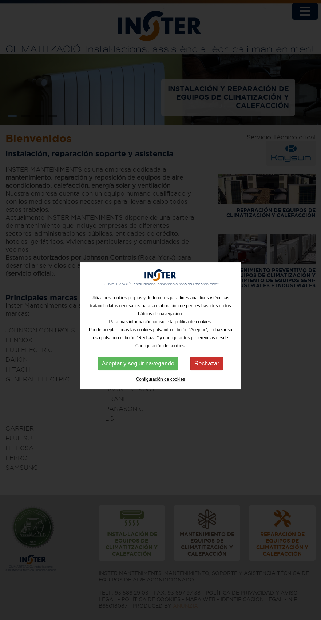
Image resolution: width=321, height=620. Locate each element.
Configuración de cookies (160, 383)
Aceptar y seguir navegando (138, 367)
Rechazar (206, 367)
